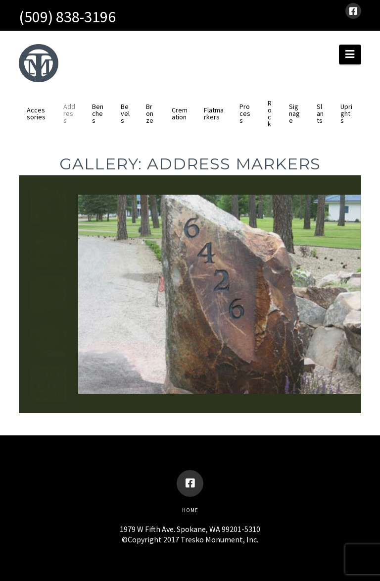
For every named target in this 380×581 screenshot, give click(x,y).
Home (190, 510)
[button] (350, 54)
